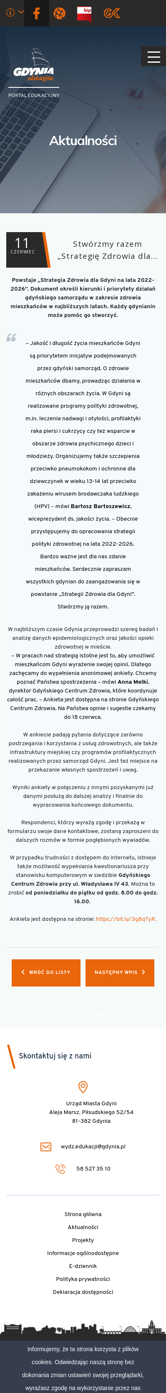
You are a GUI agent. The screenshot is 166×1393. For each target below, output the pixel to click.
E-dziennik (83, 1266)
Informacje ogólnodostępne (83, 1253)
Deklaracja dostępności (83, 1292)
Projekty (83, 1240)
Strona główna (82, 1214)
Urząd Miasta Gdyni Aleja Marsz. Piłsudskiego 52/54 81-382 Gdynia (91, 1112)
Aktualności (83, 140)
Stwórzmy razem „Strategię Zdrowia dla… (82, 250)
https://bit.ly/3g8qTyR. (126, 919)
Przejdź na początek (83, 1014)
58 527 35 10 (83, 1169)
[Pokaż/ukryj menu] (153, 56)
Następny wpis (120, 972)
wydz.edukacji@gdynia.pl (83, 1147)
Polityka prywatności (83, 1279)
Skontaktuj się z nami (55, 1056)
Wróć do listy (45, 972)
